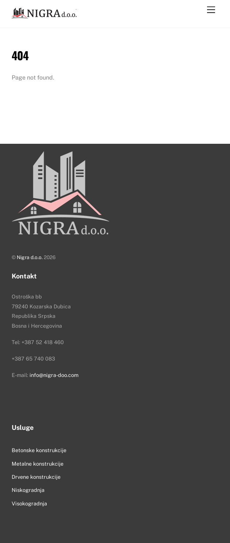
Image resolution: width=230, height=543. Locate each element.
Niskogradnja (28, 490)
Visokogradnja (29, 503)
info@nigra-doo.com (54, 375)
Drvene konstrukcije (36, 477)
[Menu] (211, 10)
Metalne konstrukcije (37, 464)
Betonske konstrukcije (39, 450)
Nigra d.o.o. (30, 257)
